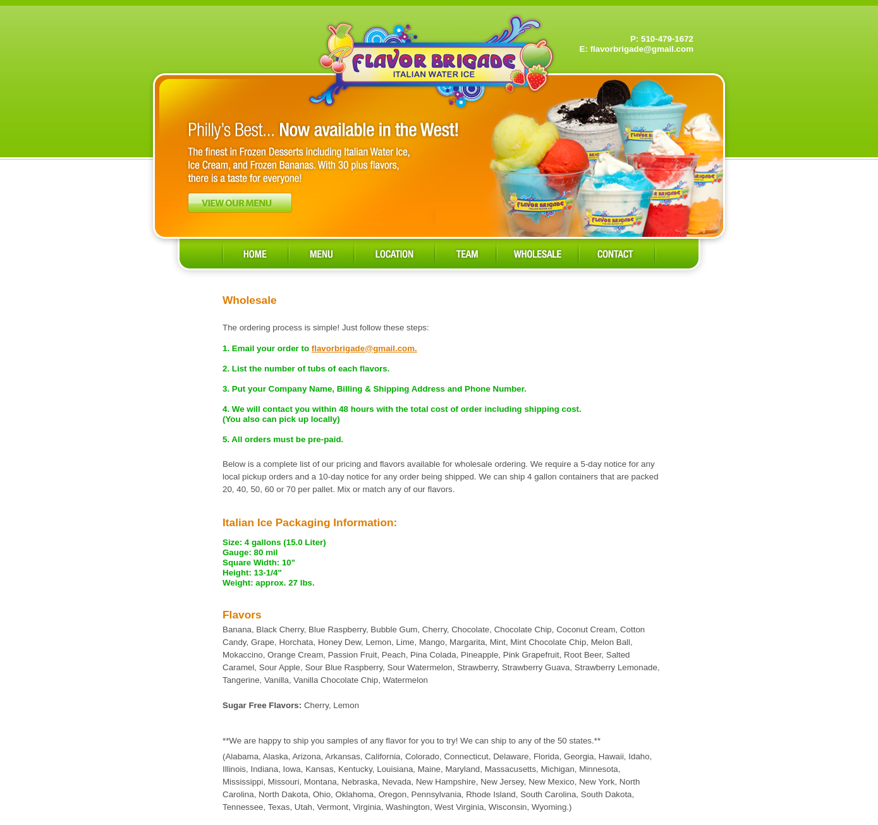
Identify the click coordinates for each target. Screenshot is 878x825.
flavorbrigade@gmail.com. (364, 348)
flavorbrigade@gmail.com (641, 49)
